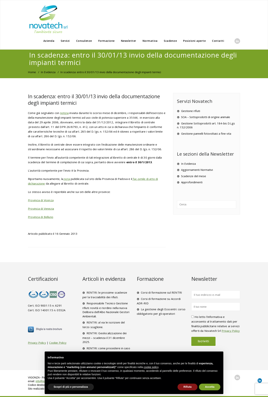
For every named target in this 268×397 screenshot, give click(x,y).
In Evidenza (48, 72)
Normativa (150, 41)
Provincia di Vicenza (41, 200)
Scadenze (170, 41)
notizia (64, 113)
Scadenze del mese (193, 176)
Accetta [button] (209, 386)
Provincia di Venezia (41, 208)
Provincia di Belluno (40, 217)
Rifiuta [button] (188, 386)
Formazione (106, 41)
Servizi (65, 41)
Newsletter (128, 41)
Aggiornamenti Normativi (197, 170)
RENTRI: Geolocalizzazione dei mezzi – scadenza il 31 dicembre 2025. (104, 337)
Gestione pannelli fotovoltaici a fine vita (206, 133)
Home (32, 72)
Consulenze (84, 41)
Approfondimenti (191, 182)
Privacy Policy (37, 342)
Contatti (218, 41)
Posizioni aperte (194, 41)
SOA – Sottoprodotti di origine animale (205, 117)
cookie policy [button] (151, 367)
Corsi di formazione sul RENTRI (161, 292)
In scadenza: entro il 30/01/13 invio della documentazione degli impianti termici (94, 99)
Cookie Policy (57, 342)
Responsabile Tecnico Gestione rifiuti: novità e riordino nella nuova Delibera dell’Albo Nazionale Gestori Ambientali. (106, 309)
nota (66, 179)
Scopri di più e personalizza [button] (71, 386)
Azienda (49, 41)
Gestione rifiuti (190, 111)
